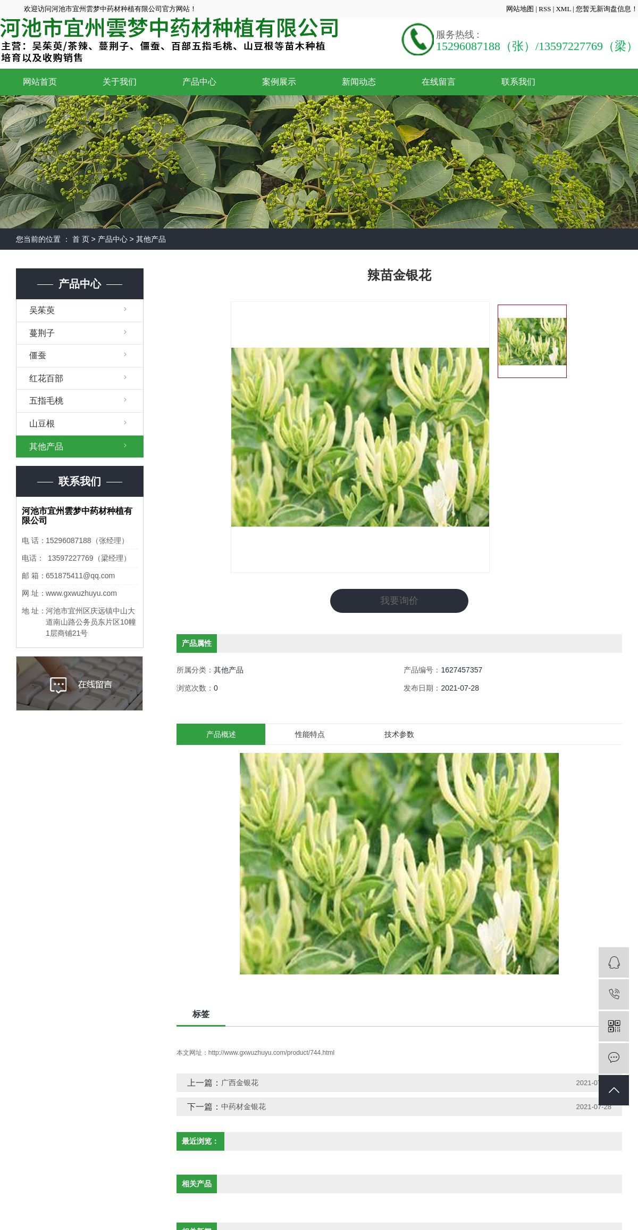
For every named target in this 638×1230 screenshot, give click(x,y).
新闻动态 (359, 81)
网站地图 (520, 9)
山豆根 (42, 423)
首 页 (80, 239)
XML (563, 9)
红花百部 (46, 378)
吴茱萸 (42, 310)
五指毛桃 (46, 400)
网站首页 (40, 81)
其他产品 (151, 239)
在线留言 (439, 81)
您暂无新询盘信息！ (607, 9)
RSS (545, 9)
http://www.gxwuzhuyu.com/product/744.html (271, 1052)
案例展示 (279, 81)
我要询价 (399, 600)
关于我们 (120, 81)
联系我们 (518, 81)
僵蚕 (37, 355)
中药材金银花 (243, 1106)
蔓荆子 (42, 333)
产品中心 (199, 81)
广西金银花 (239, 1082)
